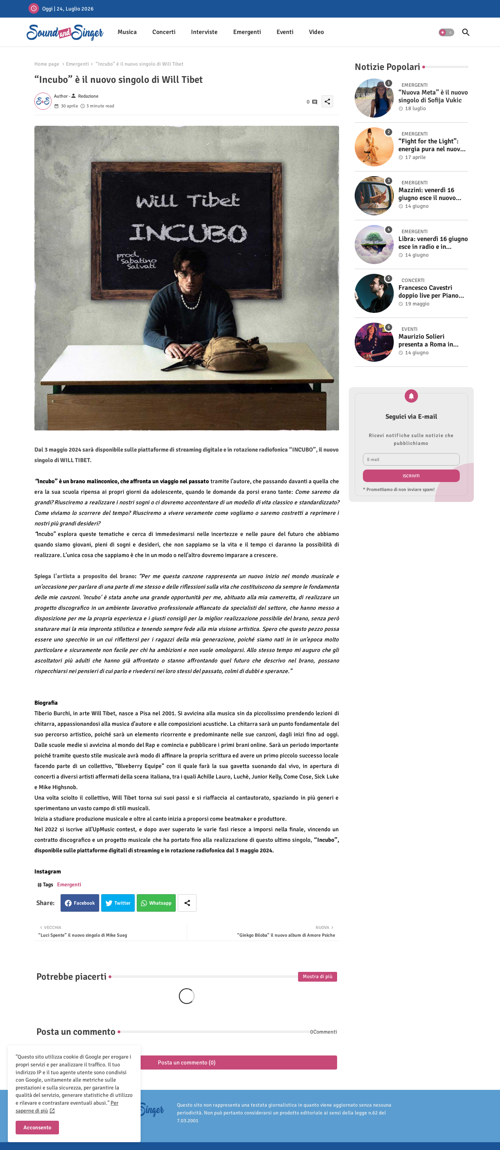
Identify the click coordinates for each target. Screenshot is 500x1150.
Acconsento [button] (37, 1127)
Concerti (163, 32)
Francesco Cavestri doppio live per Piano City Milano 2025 (428, 292)
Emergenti (247, 32)
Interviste (204, 32)
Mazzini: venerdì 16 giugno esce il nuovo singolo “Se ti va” (427, 194)
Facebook (84, 903)
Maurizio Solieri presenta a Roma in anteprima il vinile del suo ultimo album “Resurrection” (429, 341)
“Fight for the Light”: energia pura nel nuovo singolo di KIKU (431, 146)
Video (316, 32)
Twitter (122, 903)
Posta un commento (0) (187, 1062)
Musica (127, 32)
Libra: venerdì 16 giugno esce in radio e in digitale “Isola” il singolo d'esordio (433, 243)
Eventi (285, 32)
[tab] (127, 32)
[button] (446, 32)
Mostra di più (317, 976)
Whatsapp (160, 903)
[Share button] (187, 903)
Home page (46, 64)
